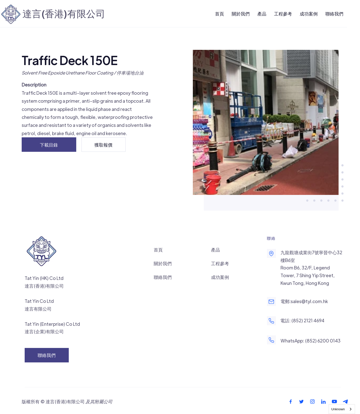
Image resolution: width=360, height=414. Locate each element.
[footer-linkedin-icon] (323, 402)
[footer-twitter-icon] (301, 402)
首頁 (158, 249)
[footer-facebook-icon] (290, 402)
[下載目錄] (49, 144)
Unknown (338, 409)
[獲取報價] (103, 144)
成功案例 (220, 277)
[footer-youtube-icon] (334, 402)
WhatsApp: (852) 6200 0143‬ (311, 340)
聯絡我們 (163, 277)
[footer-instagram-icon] (312, 402)
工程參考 (220, 263)
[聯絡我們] (47, 355)
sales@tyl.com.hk (309, 301)
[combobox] (342, 409)
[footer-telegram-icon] (345, 402)
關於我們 (163, 263)
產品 (215, 249)
